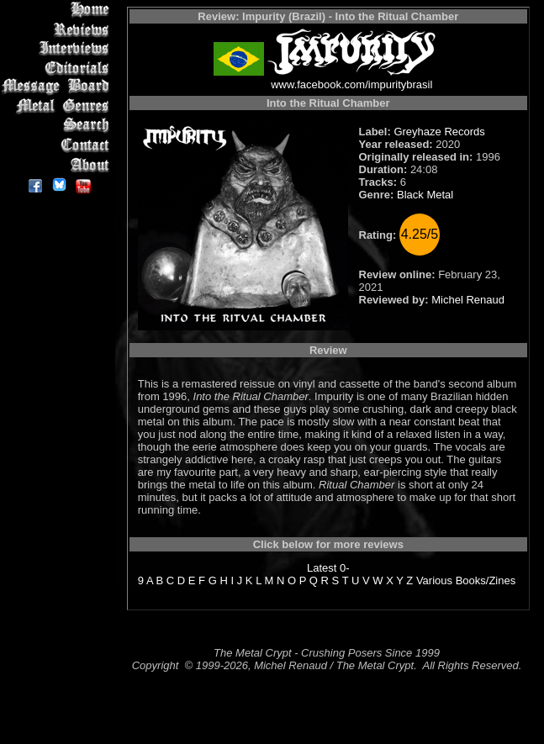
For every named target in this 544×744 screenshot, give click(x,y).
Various (434, 580)
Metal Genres (58, 106)
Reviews (58, 29)
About (58, 164)
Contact (58, 145)
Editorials (58, 67)
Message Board (58, 87)
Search (58, 125)
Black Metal (425, 194)
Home (58, 9)
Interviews (58, 48)
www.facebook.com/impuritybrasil (351, 84)
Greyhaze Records (438, 131)
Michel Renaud (467, 299)
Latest (321, 568)
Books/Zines (486, 580)
